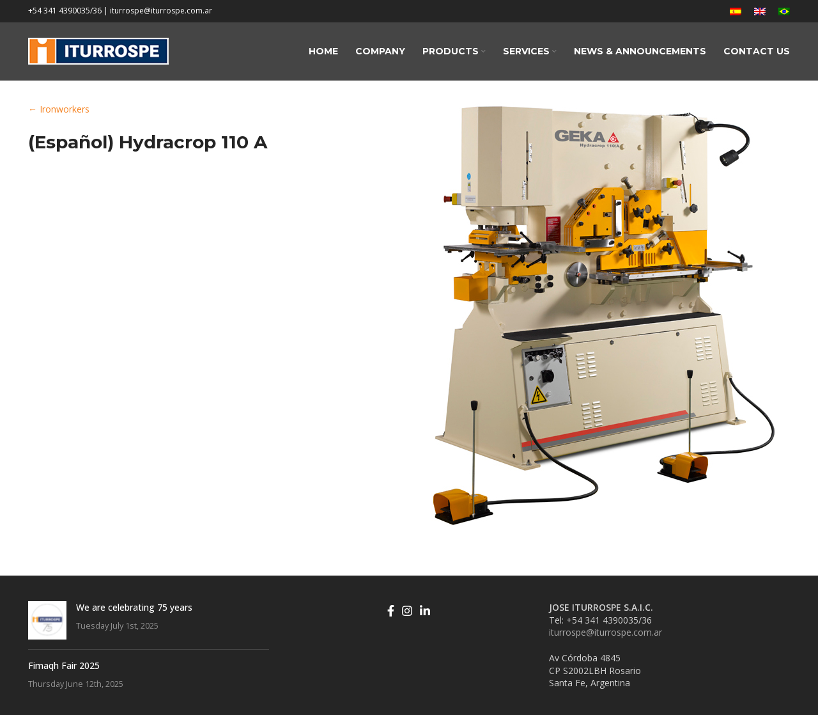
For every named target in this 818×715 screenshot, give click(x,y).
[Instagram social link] (407, 610)
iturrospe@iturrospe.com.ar (605, 632)
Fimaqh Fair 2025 (64, 665)
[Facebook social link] (390, 610)
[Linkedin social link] (425, 610)
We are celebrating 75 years (134, 607)
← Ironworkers (58, 109)
